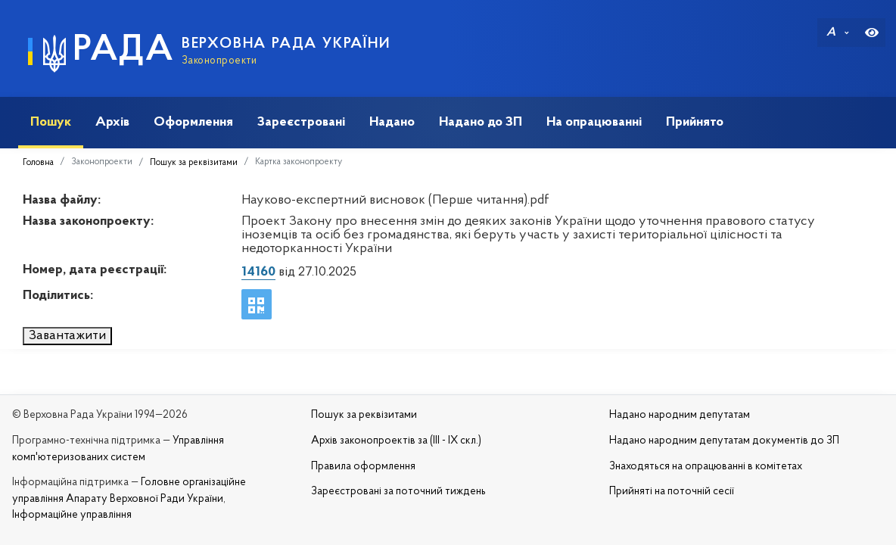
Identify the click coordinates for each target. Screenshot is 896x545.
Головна (38, 162)
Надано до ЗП (480, 122)
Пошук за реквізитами (194, 162)
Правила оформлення (363, 466)
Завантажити (67, 336)
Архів (112, 122)
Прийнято (694, 122)
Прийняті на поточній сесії (671, 491)
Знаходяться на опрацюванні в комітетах (705, 466)
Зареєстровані (301, 122)
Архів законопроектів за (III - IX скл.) (396, 441)
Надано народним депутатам (679, 415)
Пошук (50, 122)
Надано (392, 122)
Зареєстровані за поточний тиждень (398, 491)
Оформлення (193, 122)
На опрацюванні (594, 122)
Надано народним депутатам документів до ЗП (724, 441)
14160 (258, 272)
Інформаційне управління (72, 515)
